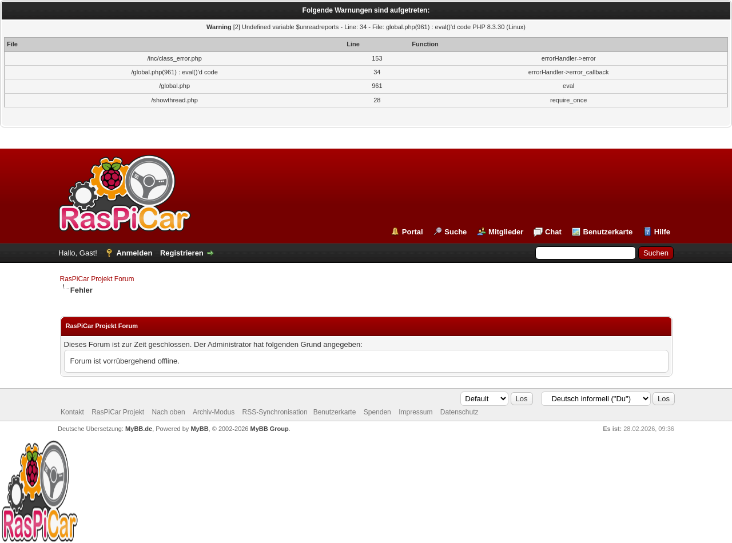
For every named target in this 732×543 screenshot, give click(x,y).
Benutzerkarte (608, 231)
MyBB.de (138, 428)
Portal (412, 231)
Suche (455, 231)
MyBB (199, 428)
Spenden (377, 412)
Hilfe (662, 231)
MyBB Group (269, 428)
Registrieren (182, 253)
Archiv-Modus (213, 412)
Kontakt (72, 412)
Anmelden (134, 253)
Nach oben (168, 412)
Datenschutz (459, 412)
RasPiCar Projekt (119, 412)
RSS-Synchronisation (275, 412)
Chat (553, 231)
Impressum (415, 412)
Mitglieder (505, 231)
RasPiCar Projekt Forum (97, 279)
